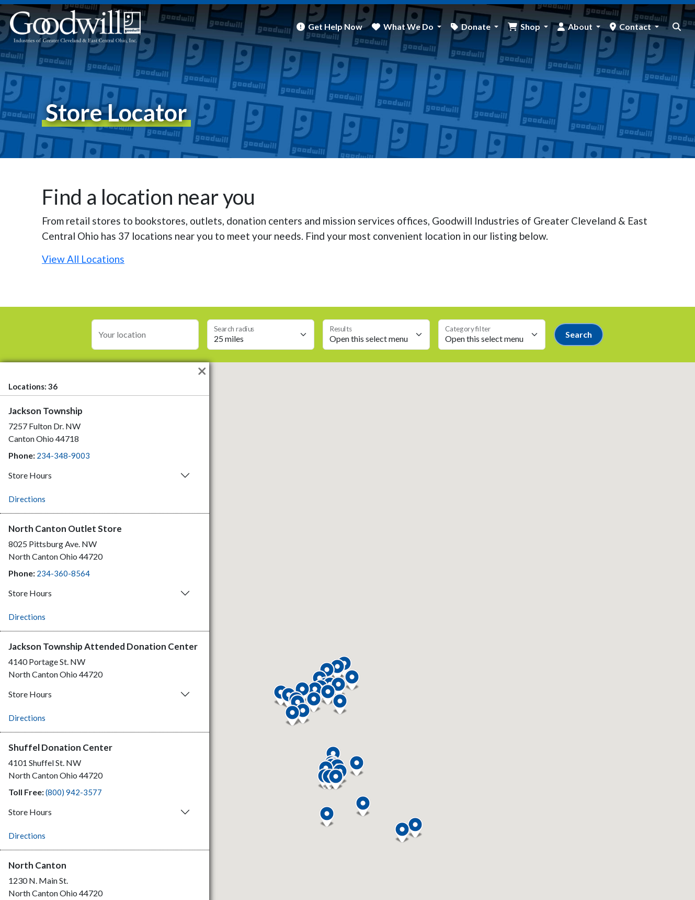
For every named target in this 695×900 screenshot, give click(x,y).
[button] (336, 779)
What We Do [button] (409, 26)
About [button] (581, 26)
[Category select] (491, 334)
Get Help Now (335, 26)
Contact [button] (636, 26)
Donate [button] (476, 26)
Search (578, 334)
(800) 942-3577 (73, 792)
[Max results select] (376, 334)
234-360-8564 (63, 573)
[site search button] (676, 26)
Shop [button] (531, 26)
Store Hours (30, 475)
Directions (26, 499)
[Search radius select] (260, 334)
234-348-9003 (63, 455)
